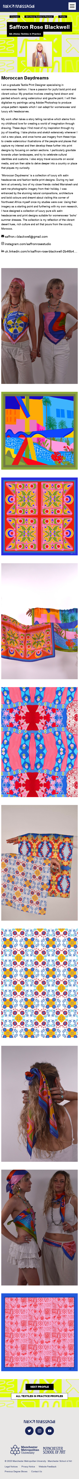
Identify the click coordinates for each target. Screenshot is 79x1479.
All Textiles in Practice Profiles (39, 1396)
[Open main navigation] (72, 6)
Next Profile (39, 1386)
